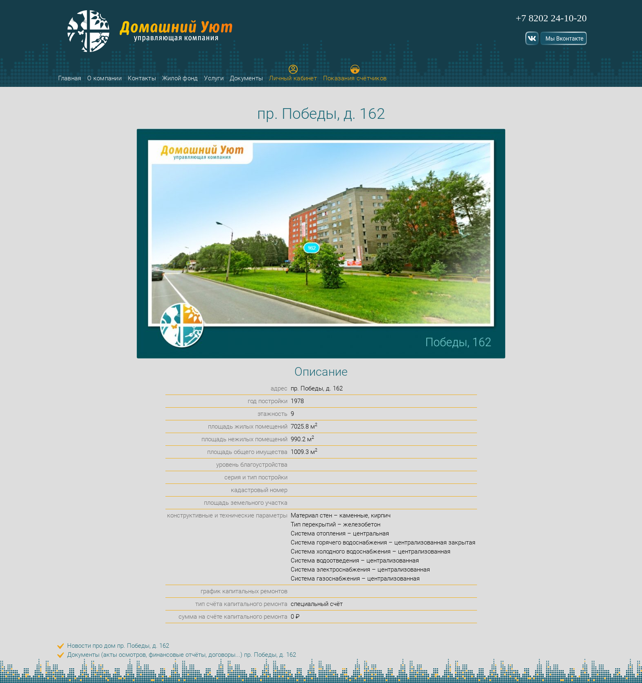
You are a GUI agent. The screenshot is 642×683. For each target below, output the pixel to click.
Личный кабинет (293, 73)
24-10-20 (569, 18)
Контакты (142, 78)
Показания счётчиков (355, 73)
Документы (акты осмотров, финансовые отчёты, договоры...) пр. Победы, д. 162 (181, 654)
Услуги (214, 78)
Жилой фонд (180, 78)
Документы (246, 78)
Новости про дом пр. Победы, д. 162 (118, 645)
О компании (104, 78)
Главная (69, 78)
